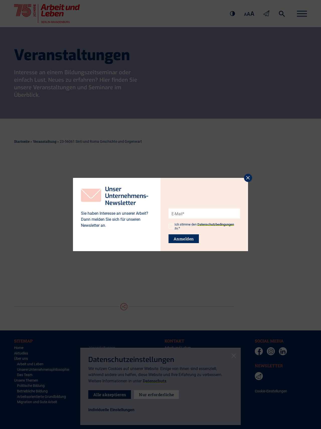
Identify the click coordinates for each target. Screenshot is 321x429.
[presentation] (207, 205)
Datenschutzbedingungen (215, 224)
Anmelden (184, 238)
